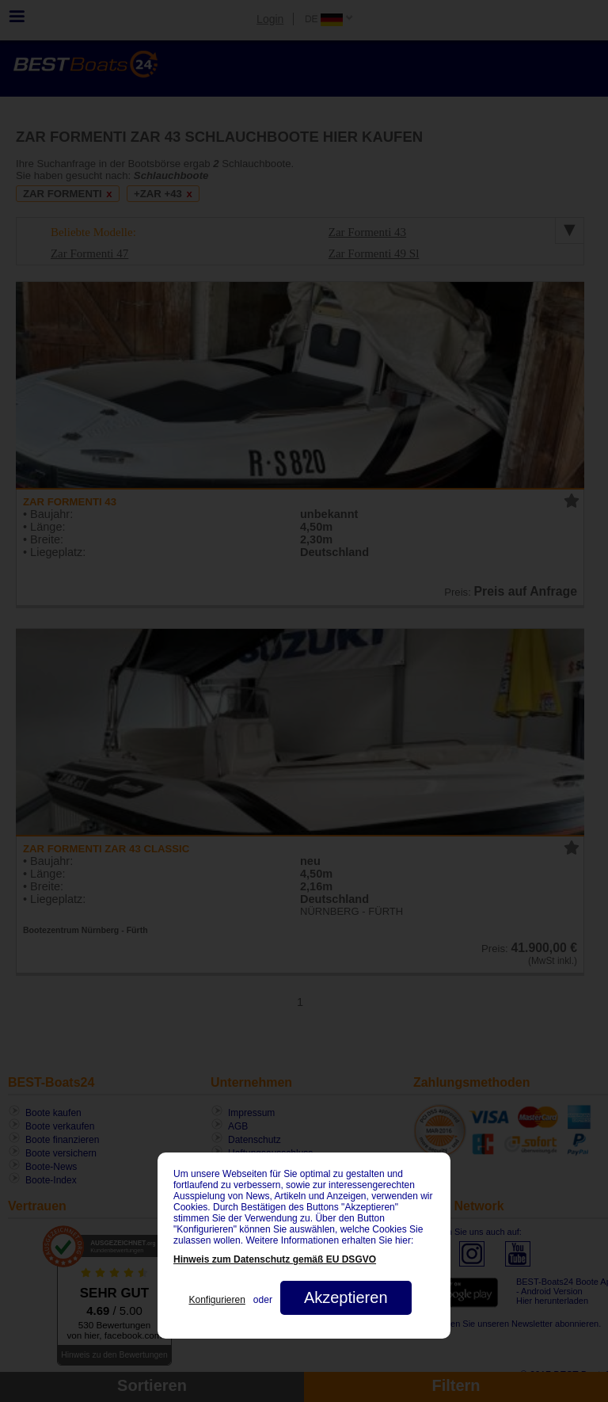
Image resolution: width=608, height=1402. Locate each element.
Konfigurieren (216, 1299)
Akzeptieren (346, 1297)
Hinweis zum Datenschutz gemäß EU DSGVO (274, 1259)
